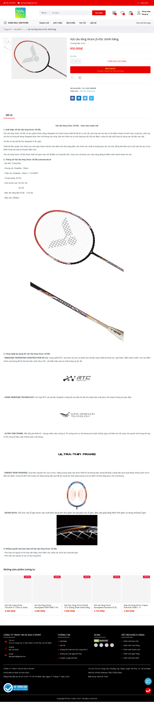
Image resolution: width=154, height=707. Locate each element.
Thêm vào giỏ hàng (116, 61)
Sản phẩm (70, 23)
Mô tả (9, 115)
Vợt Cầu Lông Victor (87, 91)
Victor (83, 43)
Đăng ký (145, 14)
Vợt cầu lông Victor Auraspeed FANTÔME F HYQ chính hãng (47, 606)
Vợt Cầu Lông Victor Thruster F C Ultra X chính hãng (16, 606)
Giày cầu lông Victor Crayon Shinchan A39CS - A (136, 606)
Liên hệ (93, 23)
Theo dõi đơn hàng (143, 23)
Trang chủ (44, 23)
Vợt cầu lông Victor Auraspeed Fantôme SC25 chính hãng (105, 606)
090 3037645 (10, 3)
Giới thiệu (57, 23)
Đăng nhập (146, 11)
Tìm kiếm (99, 13)
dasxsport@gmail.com (27, 3)
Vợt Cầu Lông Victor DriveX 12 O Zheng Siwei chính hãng (77, 606)
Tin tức (82, 23)
